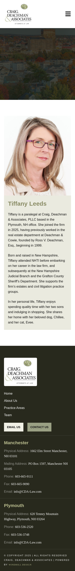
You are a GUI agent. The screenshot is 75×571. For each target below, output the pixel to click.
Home (8, 393)
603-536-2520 (24, 527)
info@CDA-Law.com (28, 491)
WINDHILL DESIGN (20, 564)
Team (8, 415)
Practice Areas (14, 408)
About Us (10, 400)
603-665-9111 (24, 476)
